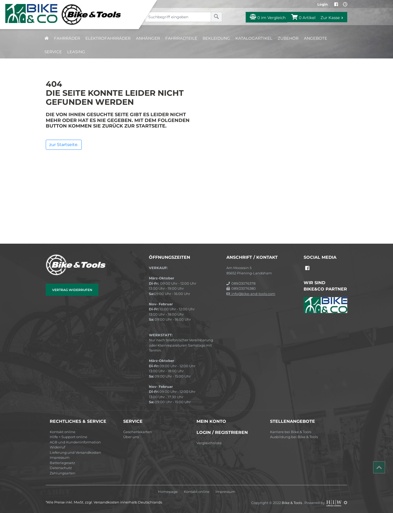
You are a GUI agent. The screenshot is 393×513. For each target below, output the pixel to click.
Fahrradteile (181, 38)
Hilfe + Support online (68, 437)
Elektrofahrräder (108, 38)
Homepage (168, 491)
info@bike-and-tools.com (250, 294)
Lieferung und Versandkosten (75, 452)
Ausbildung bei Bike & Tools (294, 437)
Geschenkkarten (137, 432)
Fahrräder (67, 38)
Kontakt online (62, 432)
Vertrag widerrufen (72, 290)
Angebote (315, 38)
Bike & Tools (292, 502)
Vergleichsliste (209, 443)
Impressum (60, 457)
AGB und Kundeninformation (75, 442)
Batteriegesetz (62, 463)
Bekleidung (216, 38)
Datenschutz (61, 468)
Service (53, 51)
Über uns (131, 437)
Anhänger (148, 38)
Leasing (76, 51)
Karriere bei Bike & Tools (290, 432)
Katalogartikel (253, 38)
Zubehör (288, 38)
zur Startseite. (63, 144)
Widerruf (57, 447)
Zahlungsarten (62, 473)
